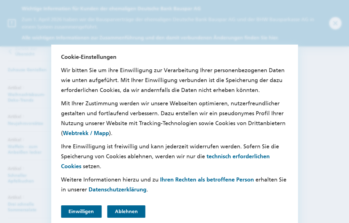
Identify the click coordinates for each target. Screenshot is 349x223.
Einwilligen (81, 211)
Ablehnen (127, 211)
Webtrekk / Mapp (86, 133)
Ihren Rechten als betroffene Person (207, 179)
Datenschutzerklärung (117, 189)
